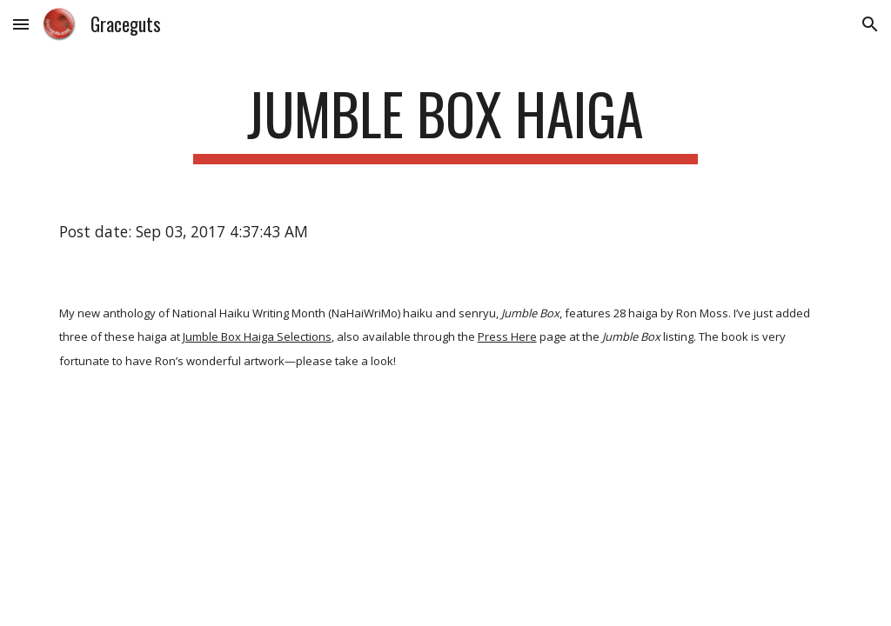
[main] (445, 122)
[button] (21, 24)
